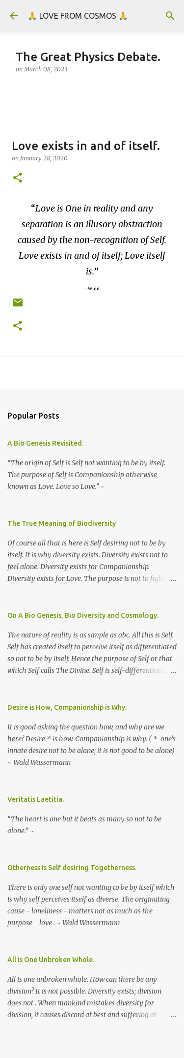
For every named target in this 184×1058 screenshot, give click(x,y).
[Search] (170, 16)
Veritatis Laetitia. (35, 799)
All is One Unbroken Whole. (50, 960)
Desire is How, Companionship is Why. (67, 707)
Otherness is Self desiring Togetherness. (71, 868)
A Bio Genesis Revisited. (45, 443)
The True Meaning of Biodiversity (61, 523)
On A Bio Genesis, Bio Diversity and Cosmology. (82, 615)
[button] (18, 178)
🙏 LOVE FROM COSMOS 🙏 (77, 15)
